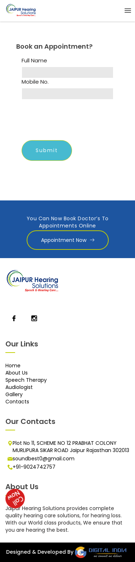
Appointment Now (67, 240)
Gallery (14, 394)
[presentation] (76, 121)
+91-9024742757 (34, 466)
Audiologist (19, 387)
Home (13, 365)
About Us (16, 372)
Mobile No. (35, 81)
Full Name (34, 60)
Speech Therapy (26, 380)
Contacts (17, 401)
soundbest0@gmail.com (44, 458)
